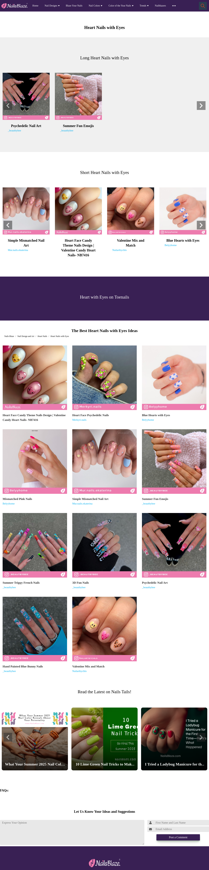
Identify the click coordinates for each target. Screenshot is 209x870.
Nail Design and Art (25, 336)
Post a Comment (178, 837)
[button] (7, 105)
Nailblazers (160, 5)
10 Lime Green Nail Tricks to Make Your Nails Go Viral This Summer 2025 (104, 765)
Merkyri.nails (79, 419)
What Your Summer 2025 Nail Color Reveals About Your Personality (35, 765)
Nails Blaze (9, 336)
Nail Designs (51, 5)
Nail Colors (94, 5)
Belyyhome (171, 245)
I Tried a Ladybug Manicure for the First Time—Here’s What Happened (174, 765)
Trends (143, 5)
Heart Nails (42, 336)
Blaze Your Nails (74, 5)
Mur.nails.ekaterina (18, 250)
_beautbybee (14, 130)
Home (35, 5)
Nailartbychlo (119, 250)
